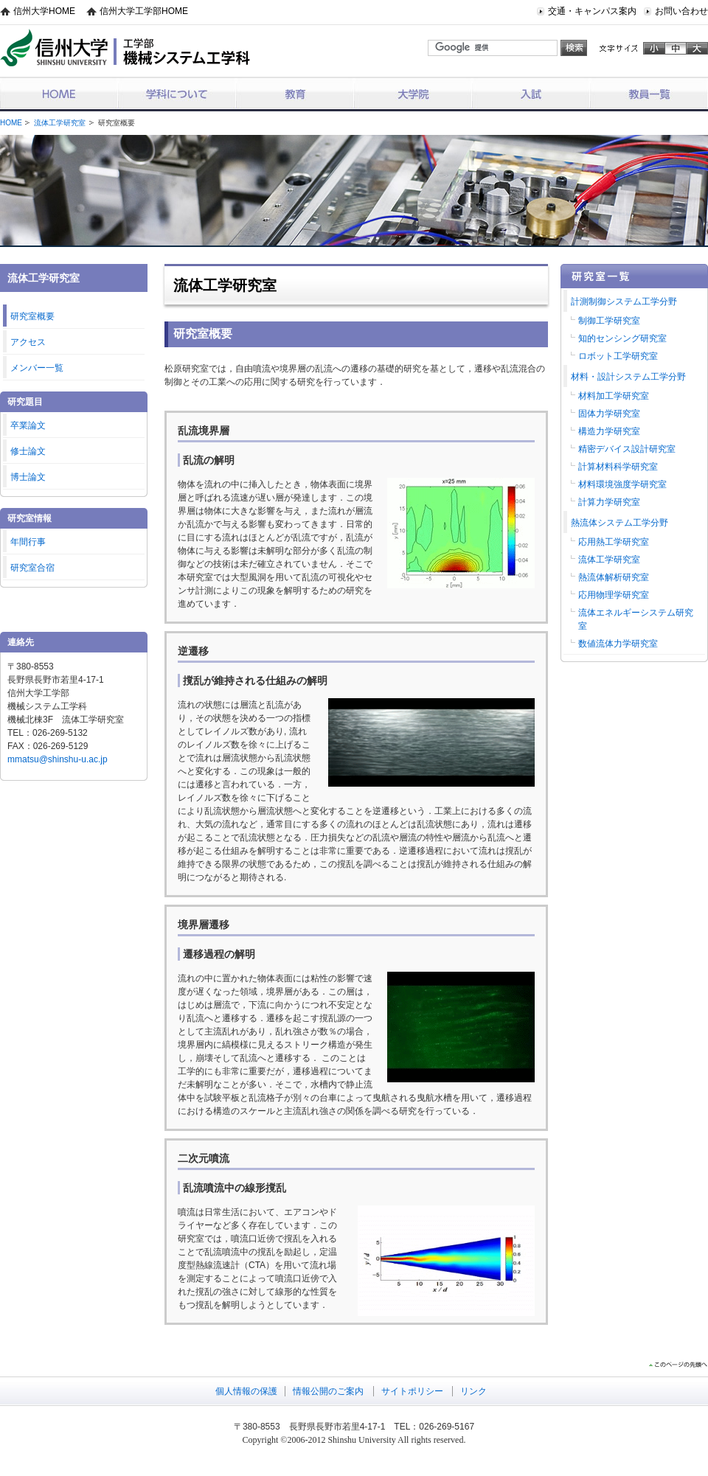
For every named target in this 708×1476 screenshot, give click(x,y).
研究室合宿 (32, 568)
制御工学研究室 (609, 321)
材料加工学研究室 (613, 396)
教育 (295, 93)
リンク (473, 1391)
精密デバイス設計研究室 (627, 449)
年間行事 (28, 542)
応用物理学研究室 (613, 595)
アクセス (28, 342)
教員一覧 (649, 93)
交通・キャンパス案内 (592, 11)
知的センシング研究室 (622, 338)
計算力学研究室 (609, 502)
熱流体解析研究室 (613, 577)
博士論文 (28, 477)
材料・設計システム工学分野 (628, 377)
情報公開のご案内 (328, 1391)
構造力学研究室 (609, 431)
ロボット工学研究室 (618, 356)
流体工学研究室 (60, 123)
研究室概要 (32, 316)
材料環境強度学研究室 (622, 484)
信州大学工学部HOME (144, 11)
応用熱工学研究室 (613, 542)
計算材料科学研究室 (618, 467)
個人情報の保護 (246, 1391)
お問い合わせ (681, 11)
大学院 (413, 93)
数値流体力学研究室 (618, 643)
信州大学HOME (44, 11)
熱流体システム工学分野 (619, 523)
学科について (177, 93)
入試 (531, 93)
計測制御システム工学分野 (624, 301)
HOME (59, 93)
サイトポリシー (412, 1391)
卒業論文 (28, 425)
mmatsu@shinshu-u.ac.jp (57, 759)
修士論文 (28, 451)
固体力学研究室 (609, 413)
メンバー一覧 (36, 368)
